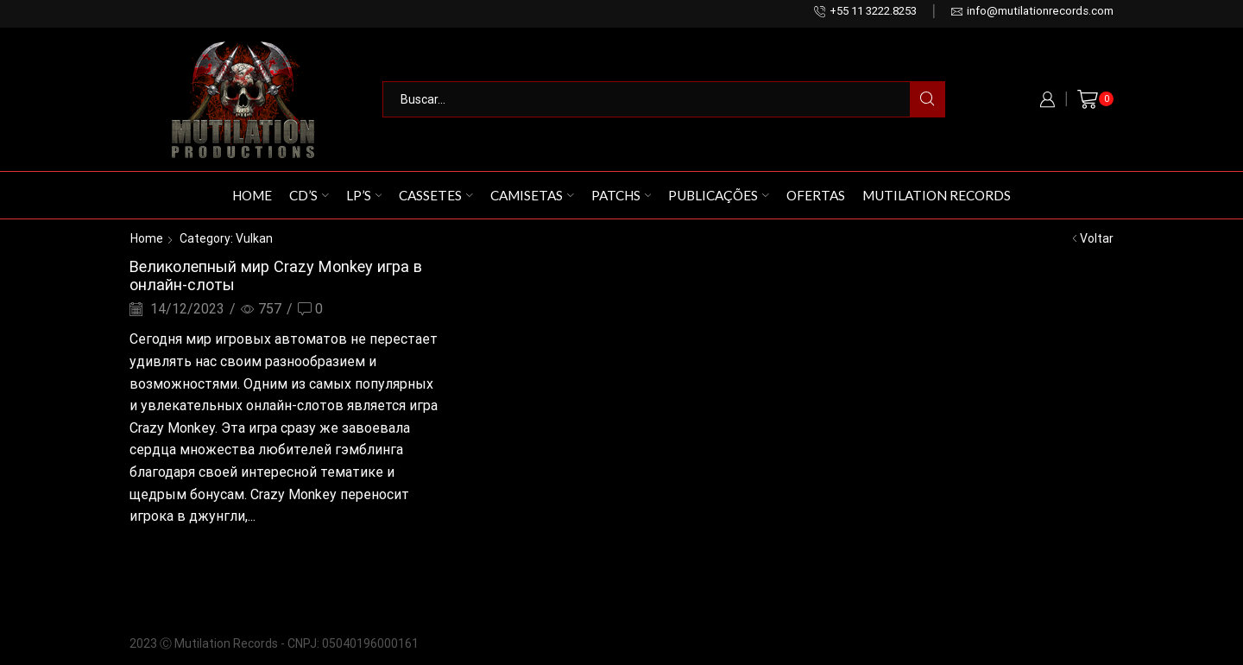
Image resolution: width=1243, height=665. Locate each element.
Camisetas (532, 195)
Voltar (1097, 238)
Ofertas (815, 195)
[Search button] (927, 99)
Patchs (621, 195)
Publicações (718, 195)
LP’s (364, 195)
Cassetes (436, 195)
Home (252, 195)
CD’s (309, 195)
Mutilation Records (936, 195)
